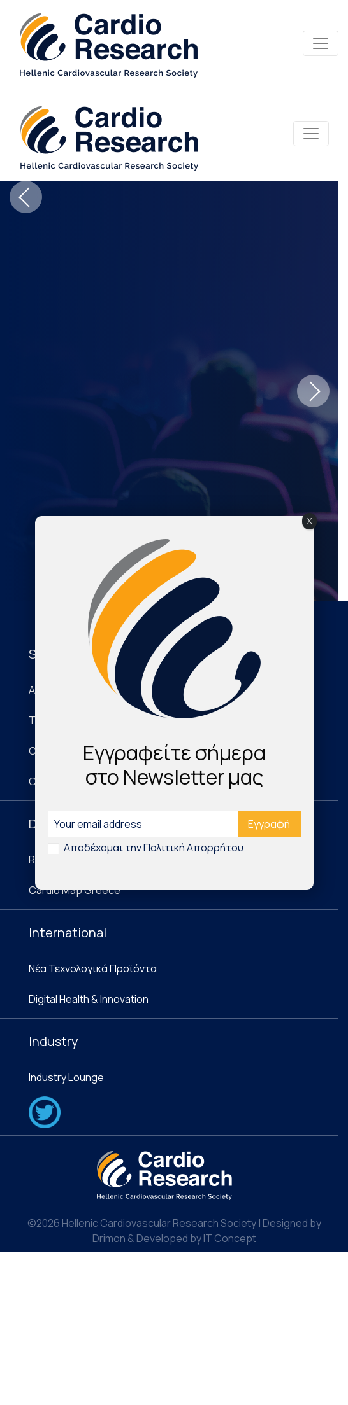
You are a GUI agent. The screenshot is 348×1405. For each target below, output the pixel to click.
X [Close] (309, 520)
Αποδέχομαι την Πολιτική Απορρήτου (153, 848)
